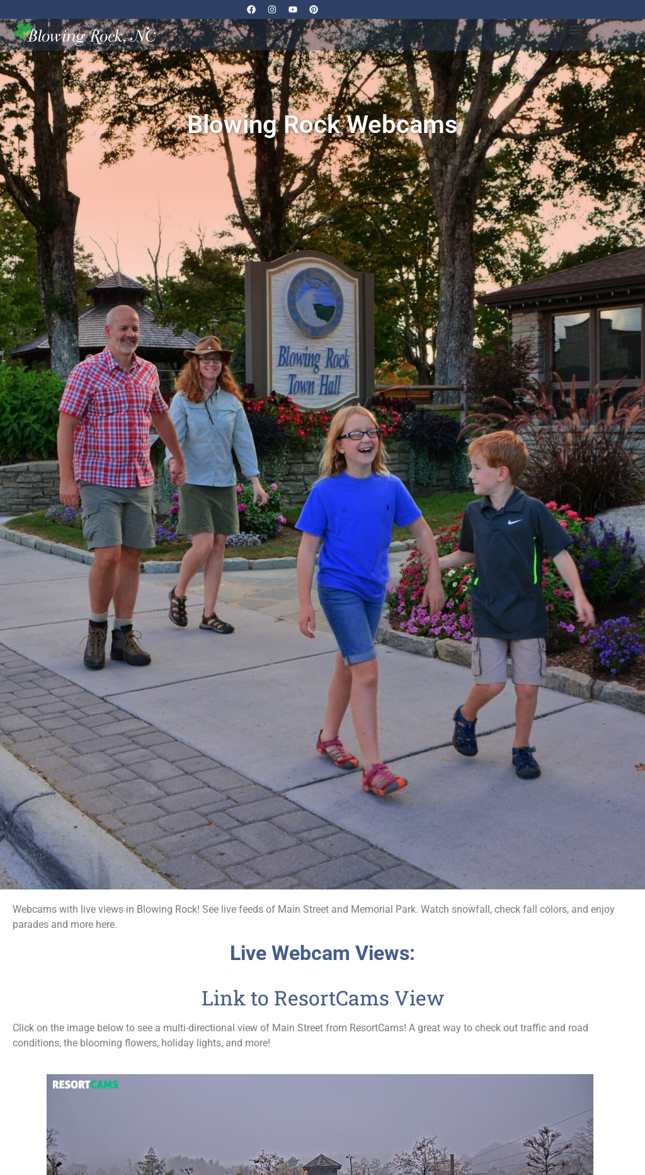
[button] (575, 29)
